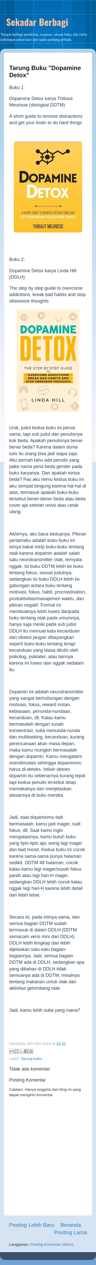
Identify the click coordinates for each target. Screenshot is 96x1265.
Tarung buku (31, 1058)
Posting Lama (70, 1232)
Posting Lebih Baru (31, 1225)
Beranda (71, 1225)
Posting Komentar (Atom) (51, 1244)
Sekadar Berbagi (37, 21)
